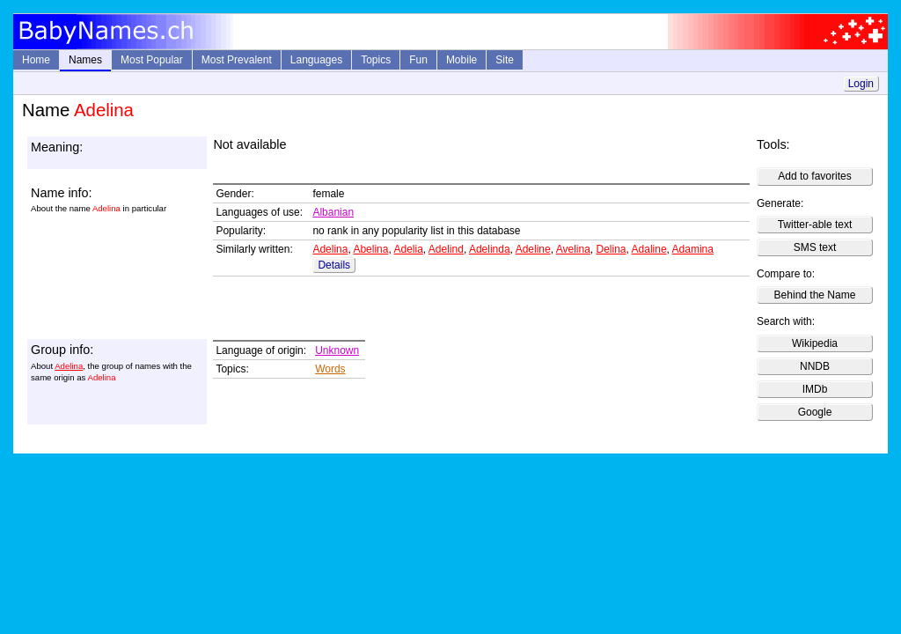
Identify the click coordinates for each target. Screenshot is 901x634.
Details (334, 265)
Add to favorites (814, 176)
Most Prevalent (236, 60)
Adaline (649, 249)
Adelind (446, 249)
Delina (611, 249)
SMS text (815, 247)
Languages (316, 60)
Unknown (337, 350)
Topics (376, 60)
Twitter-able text (815, 224)
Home (36, 60)
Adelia (407, 249)
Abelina (370, 249)
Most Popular (152, 60)
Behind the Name (815, 295)
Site (504, 60)
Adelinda (489, 249)
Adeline (533, 249)
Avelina (573, 249)
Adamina (693, 249)
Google (815, 412)
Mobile (461, 60)
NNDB (815, 366)
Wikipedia (815, 343)
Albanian (333, 212)
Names (85, 60)
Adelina (330, 249)
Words (330, 369)
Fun (418, 60)
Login (861, 83)
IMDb (815, 389)
